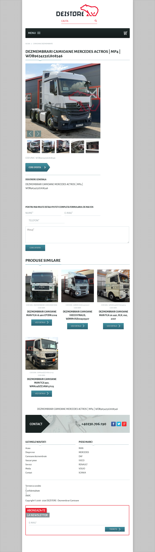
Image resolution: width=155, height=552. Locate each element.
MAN (81, 448)
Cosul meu (125, 33)
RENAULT (83, 464)
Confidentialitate (32, 491)
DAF (80, 456)
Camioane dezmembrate (36, 456)
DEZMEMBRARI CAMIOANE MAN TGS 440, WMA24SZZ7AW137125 (41, 383)
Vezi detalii (40, 322)
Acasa (27, 448)
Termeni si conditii (33, 486)
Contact (28, 473)
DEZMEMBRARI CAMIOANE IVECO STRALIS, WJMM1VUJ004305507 (77, 315)
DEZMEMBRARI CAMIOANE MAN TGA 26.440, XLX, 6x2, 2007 (113, 315)
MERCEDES (84, 452)
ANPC (28, 496)
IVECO (81, 460)
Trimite (113, 529)
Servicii (28, 464)
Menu (34, 33)
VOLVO (82, 469)
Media (28, 469)
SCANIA (82, 473)
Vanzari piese (31, 460)
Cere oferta (35, 167)
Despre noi (30, 452)
